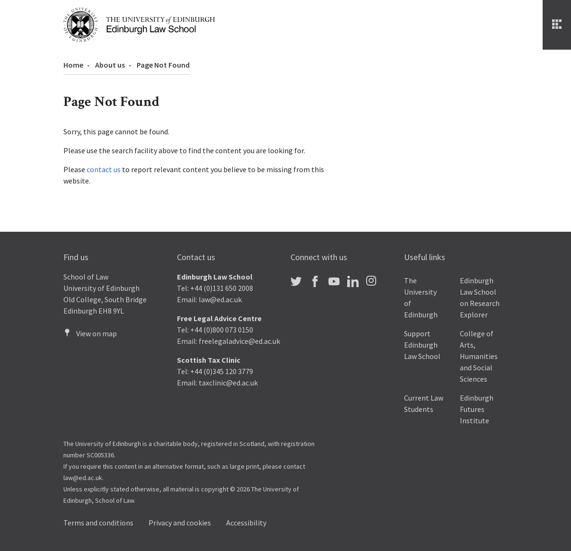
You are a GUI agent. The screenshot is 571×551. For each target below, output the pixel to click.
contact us (104, 169)
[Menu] (557, 25)
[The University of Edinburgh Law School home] (139, 23)
